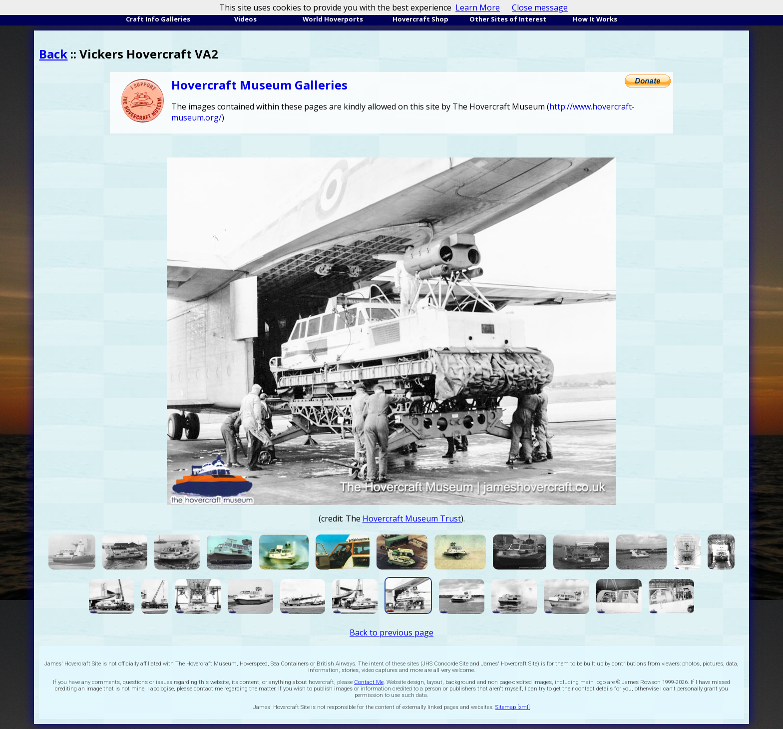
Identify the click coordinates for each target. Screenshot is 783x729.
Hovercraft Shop (420, 19)
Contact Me (369, 682)
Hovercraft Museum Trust (412, 518)
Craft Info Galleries (158, 19)
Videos (245, 19)
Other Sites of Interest (507, 19)
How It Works (595, 19)
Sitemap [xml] (512, 707)
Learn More (477, 7)
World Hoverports (333, 19)
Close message (540, 7)
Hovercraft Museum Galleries (259, 84)
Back (53, 54)
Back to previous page (391, 632)
